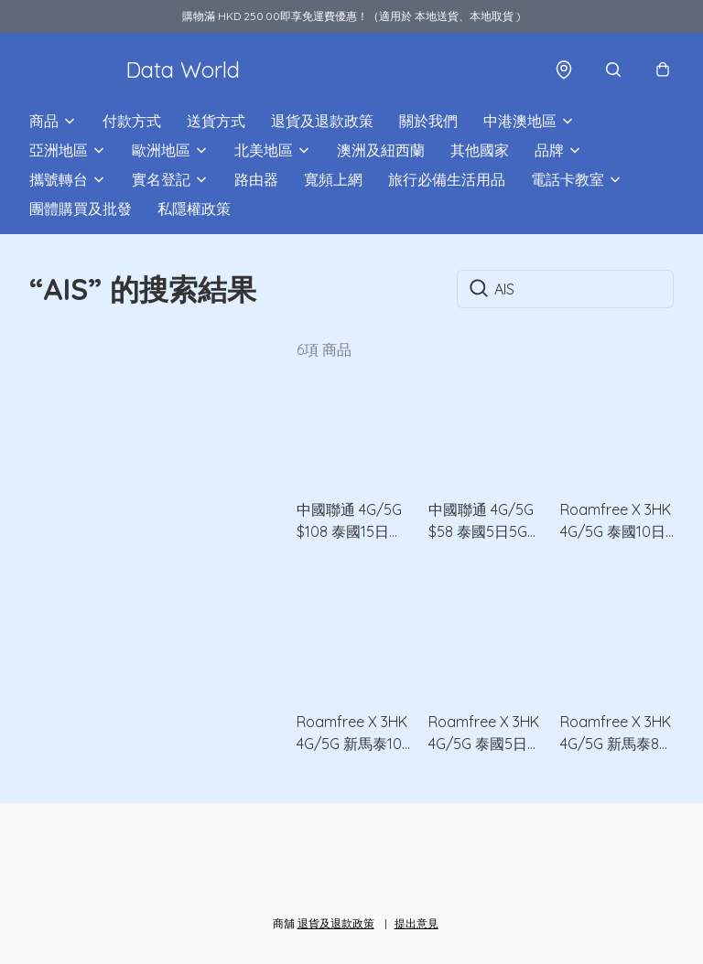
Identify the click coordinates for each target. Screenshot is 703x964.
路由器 (256, 179)
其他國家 (479, 150)
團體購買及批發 (80, 208)
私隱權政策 (194, 208)
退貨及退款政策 (322, 121)
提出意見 (416, 923)
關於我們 (428, 121)
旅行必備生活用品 (446, 179)
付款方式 (132, 121)
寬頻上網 (333, 179)
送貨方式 (216, 121)
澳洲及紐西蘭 (381, 150)
